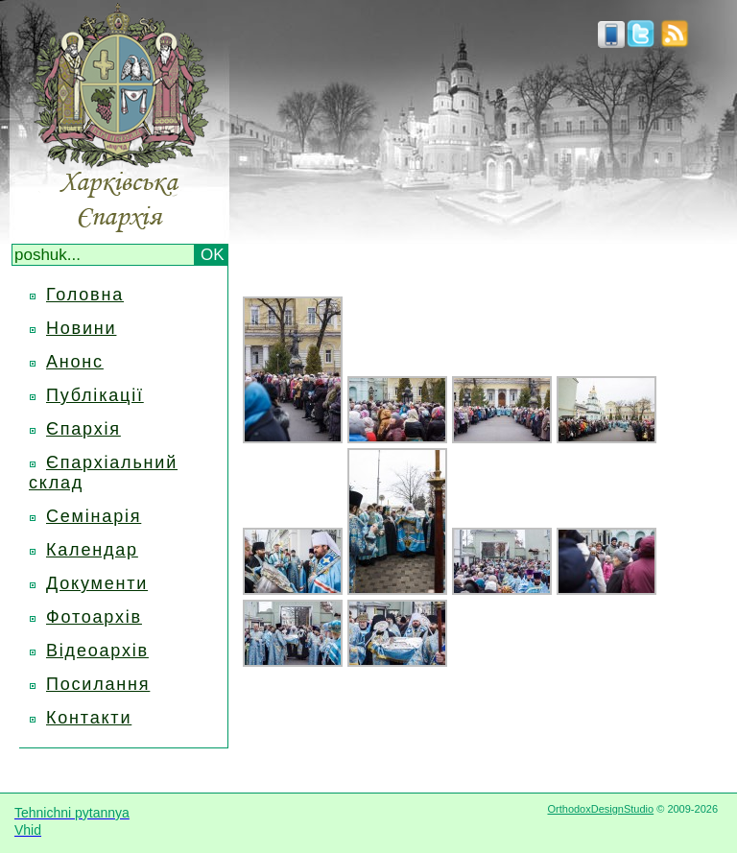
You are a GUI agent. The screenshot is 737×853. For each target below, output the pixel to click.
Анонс (75, 361)
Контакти (88, 717)
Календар (92, 549)
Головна (85, 294)
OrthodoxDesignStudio (600, 809)
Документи (97, 583)
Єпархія (83, 428)
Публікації (95, 395)
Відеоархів (97, 650)
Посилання (98, 684)
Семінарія (93, 516)
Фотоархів (94, 617)
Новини (81, 328)
